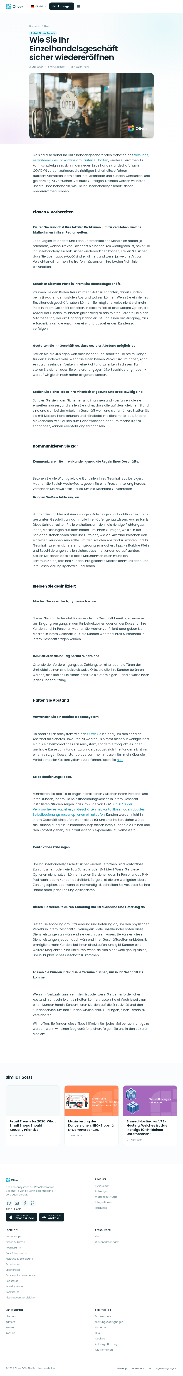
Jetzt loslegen (61, 6)
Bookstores (12, 1292)
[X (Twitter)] (9, 1203)
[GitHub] (32, 1203)
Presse (10, 1327)
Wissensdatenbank (107, 1242)
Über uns (11, 1316)
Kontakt (10, 1333)
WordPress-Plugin (106, 1197)
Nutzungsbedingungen (109, 1322)
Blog (47, 26)
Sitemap (122, 1368)
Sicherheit (101, 1327)
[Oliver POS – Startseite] (14, 6)
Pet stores (12, 1281)
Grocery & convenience (21, 1275)
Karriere (10, 1322)
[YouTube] (17, 1203)
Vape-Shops (13, 1236)
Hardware (101, 1208)
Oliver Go (94, 734)
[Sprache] (38, 6)
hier (120, 760)
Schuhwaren (13, 1264)
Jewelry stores (14, 1286)
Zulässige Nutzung (106, 1344)
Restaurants (13, 1247)
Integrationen (103, 1202)
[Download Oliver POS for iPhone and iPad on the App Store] (21, 1217)
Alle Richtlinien (104, 1349)
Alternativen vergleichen (21, 1297)
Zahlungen (101, 1191)
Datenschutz (103, 1316)
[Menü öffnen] (78, 6)
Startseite (34, 26)
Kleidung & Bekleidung (19, 1258)
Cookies (100, 1338)
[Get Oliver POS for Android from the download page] (51, 1217)
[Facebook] (24, 1203)
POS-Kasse (102, 1185)
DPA (97, 1333)
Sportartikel (13, 1270)
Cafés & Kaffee (15, 1242)
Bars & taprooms (16, 1253)
